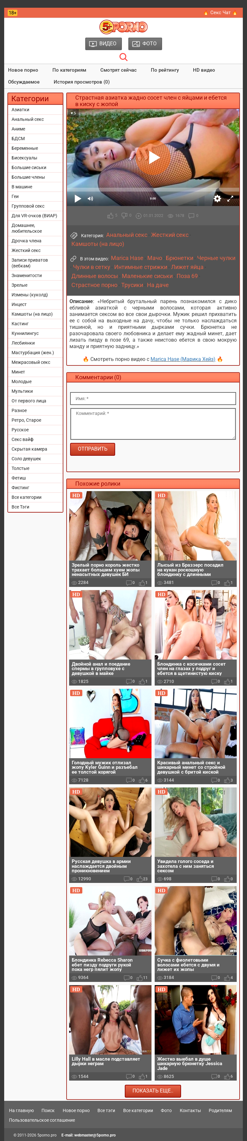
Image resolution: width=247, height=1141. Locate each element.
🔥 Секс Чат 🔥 (220, 12)
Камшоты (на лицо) (32, 314)
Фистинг (20, 487)
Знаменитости (27, 275)
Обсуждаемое (24, 82)
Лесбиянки (23, 343)
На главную (21, 1110)
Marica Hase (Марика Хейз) (183, 359)
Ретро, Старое (26, 420)
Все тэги (106, 1110)
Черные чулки (216, 258)
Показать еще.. (153, 1091)
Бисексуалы (24, 157)
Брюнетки (179, 258)
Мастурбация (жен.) (33, 352)
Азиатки (20, 109)
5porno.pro (47, 1135)
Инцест (19, 304)
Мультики (22, 391)
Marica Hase (127, 258)
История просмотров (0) (82, 82)
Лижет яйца (187, 267)
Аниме (18, 128)
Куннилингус (25, 333)
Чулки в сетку (91, 267)
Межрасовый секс (31, 362)
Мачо (154, 258)
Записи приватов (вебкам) (30, 262)
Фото (166, 1110)
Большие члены (28, 177)
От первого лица (29, 400)
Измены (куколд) (30, 294)
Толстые (20, 468)
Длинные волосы (94, 276)
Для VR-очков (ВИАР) (34, 215)
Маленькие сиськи (147, 276)
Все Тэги (20, 506)
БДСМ (18, 138)
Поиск (48, 1110)
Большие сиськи (29, 167)
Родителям (220, 1110)
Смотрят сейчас (118, 70)
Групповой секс (28, 206)
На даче (158, 285)
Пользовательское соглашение (42, 1120)
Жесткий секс (26, 250)
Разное (19, 410)
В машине (22, 186)
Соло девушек (26, 458)
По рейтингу (165, 70)
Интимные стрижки (140, 267)
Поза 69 (187, 276)
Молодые (22, 381)
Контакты (190, 1110)
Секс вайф (22, 439)
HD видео (204, 70)
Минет (18, 371)
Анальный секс (28, 119)
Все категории (26, 497)
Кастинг (20, 323)
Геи (15, 196)
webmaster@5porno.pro (95, 1135)
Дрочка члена (26, 240)
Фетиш (19, 478)
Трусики (132, 285)
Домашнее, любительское (27, 228)
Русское (20, 429)
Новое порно (23, 70)
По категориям (69, 70)
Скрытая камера (29, 449)
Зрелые (19, 285)
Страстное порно (94, 285)
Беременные (25, 148)
